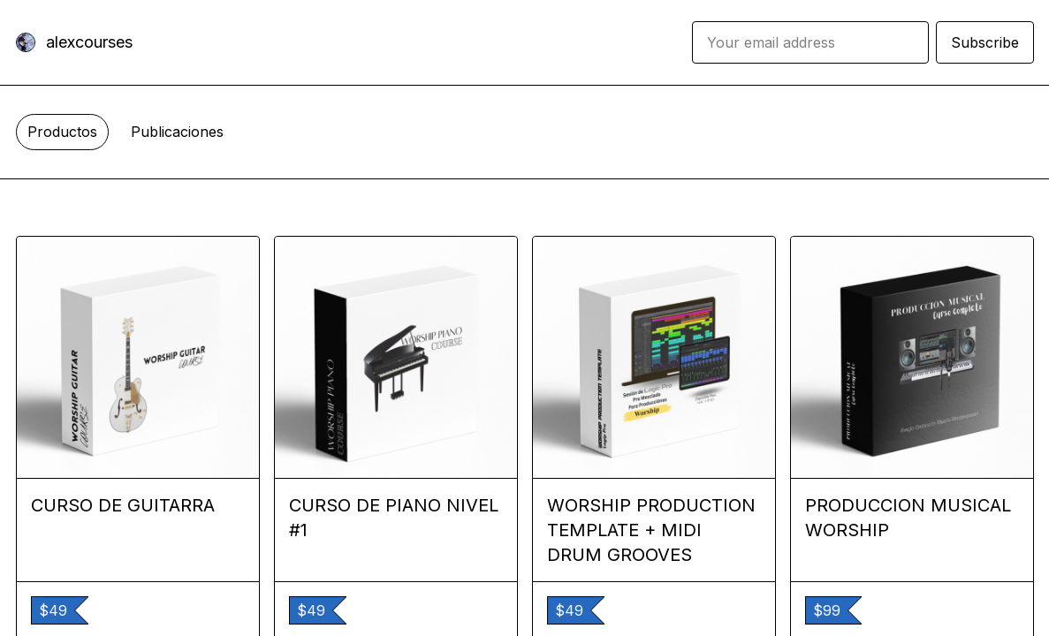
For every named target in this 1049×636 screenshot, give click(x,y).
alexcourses (89, 42)
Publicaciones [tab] (177, 131)
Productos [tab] (62, 131)
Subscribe (985, 42)
